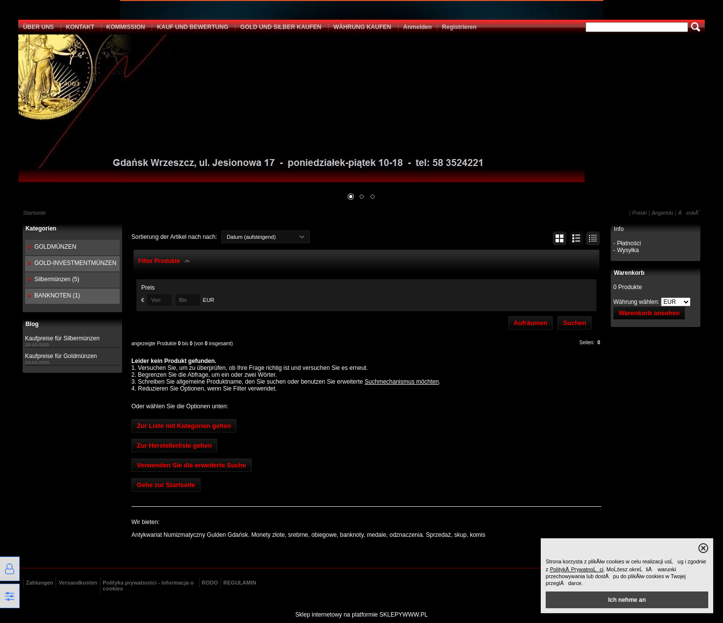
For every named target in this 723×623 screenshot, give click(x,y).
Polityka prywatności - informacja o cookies (148, 585)
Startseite (34, 213)
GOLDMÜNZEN (55, 246)
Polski (639, 213)
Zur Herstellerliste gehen (174, 445)
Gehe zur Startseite (166, 485)
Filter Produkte (159, 261)
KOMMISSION (125, 27)
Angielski (662, 213)
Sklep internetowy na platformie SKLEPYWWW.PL (362, 614)
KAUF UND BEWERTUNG (193, 27)
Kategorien (41, 228)
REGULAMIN (240, 583)
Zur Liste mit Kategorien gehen (184, 425)
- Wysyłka (626, 250)
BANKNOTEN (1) (57, 295)
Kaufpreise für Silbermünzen (62, 338)
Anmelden (417, 27)
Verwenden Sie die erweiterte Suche (191, 465)
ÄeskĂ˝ (689, 213)
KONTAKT (80, 27)
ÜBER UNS (38, 27)
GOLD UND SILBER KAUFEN (281, 27)
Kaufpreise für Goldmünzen (61, 356)
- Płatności (627, 243)
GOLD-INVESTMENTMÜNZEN (75, 263)
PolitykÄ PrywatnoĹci (576, 569)
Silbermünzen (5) (56, 279)
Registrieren (459, 27)
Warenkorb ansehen (649, 313)
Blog (32, 324)
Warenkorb (629, 272)
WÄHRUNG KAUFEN (362, 27)
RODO (210, 583)
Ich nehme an (627, 599)
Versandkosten (78, 583)
